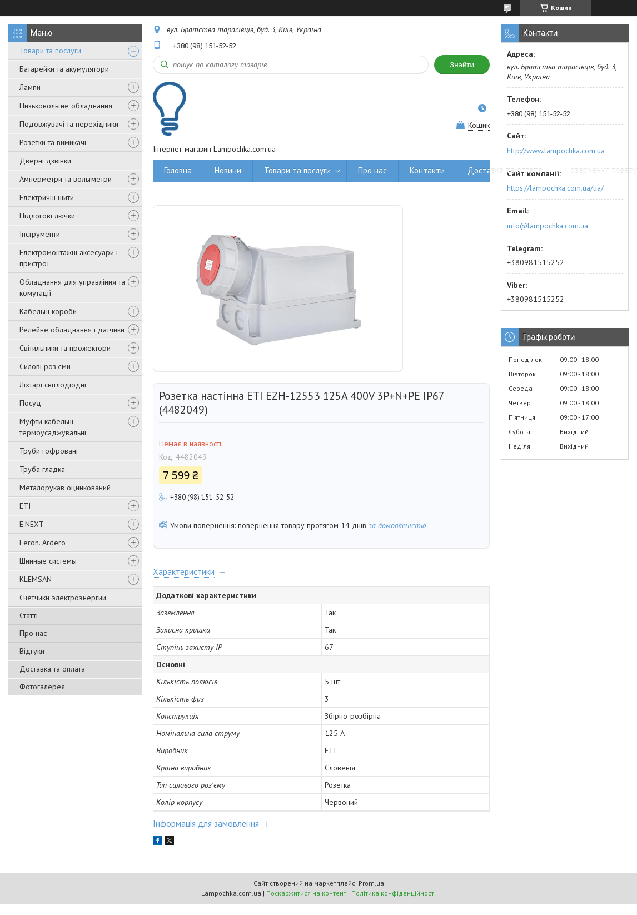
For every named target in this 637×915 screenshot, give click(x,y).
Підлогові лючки (47, 216)
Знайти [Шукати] (462, 65)
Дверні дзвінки (45, 161)
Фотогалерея (42, 687)
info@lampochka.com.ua (547, 226)
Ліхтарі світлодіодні (52, 385)
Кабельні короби (48, 311)
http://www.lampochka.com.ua (556, 151)
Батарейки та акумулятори (64, 69)
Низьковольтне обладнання (65, 106)
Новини (228, 170)
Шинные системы (48, 561)
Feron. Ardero (42, 543)
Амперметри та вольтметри (65, 179)
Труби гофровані (48, 451)
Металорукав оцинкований (65, 488)
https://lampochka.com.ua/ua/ (555, 188)
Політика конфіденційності (393, 893)
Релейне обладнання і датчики (72, 330)
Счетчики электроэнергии (62, 598)
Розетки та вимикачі (52, 142)
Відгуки (31, 651)
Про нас (33, 633)
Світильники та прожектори (65, 348)
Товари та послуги (50, 51)
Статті (28, 615)
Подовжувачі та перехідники (68, 124)
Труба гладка (42, 469)
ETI (25, 506)
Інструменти (39, 234)
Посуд (30, 403)
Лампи (30, 87)
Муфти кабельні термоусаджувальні (52, 426)
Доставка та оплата (52, 669)
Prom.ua (371, 883)
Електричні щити (46, 197)
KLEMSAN (35, 579)
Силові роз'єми (45, 366)
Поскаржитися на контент (306, 893)
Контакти (427, 170)
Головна (178, 170)
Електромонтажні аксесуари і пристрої (68, 257)
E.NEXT (31, 524)
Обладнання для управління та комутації (72, 287)
